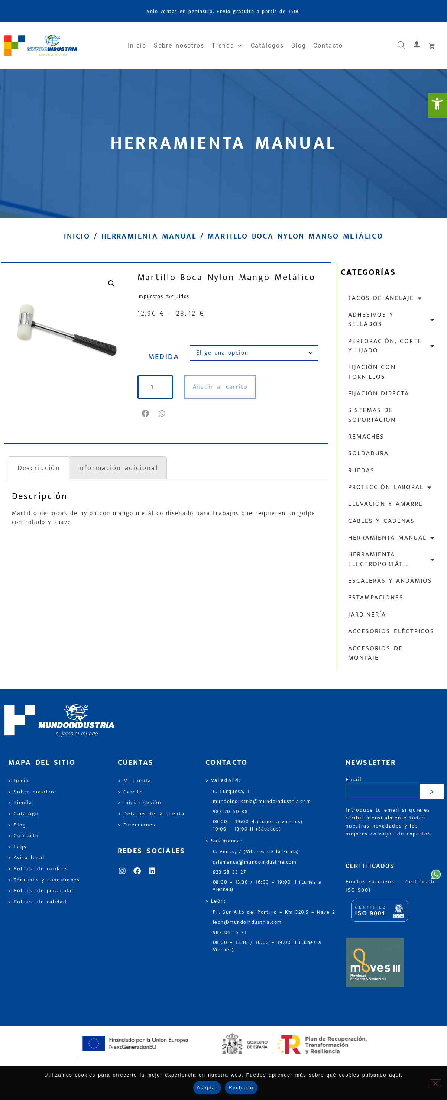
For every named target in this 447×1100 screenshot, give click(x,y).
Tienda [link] (227, 45)
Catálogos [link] (267, 45)
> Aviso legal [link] (26, 857)
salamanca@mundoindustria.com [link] (255, 862)
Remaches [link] (366, 436)
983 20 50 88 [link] (230, 812)
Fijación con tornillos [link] (372, 372)
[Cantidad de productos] (155, 387)
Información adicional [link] (117, 468)
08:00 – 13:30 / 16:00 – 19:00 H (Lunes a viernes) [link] (267, 886)
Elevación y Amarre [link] (385, 504)
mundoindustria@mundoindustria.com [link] (262, 802)
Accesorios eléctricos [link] (391, 631)
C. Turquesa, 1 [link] (231, 792)
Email (354, 780)
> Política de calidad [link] (37, 901)
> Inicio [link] (18, 780)
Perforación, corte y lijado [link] (391, 346)
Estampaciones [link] (376, 597)
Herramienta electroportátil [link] (391, 559)
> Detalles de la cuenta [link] (151, 813)
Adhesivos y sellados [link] (391, 319)
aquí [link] (395, 1075)
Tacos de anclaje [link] (385, 298)
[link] (437, 105)
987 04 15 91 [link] (230, 932)
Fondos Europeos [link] (371, 881)
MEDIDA (163, 356)
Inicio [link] (137, 45)
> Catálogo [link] (23, 813)
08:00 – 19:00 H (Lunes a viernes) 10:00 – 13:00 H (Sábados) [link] (258, 825)
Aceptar (207, 1087)
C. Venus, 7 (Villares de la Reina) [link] (256, 852)
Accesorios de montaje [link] (375, 653)
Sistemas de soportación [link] (372, 415)
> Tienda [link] (20, 802)
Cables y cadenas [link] (381, 521)
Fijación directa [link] (378, 393)
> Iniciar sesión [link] (139, 802)
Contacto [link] (328, 45)
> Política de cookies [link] (38, 868)
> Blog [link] (17, 825)
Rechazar (241, 1087)
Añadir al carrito (220, 387)
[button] (145, 413)
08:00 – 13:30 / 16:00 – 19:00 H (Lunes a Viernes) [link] (267, 946)
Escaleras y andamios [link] (390, 581)
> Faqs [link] (17, 846)
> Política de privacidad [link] (41, 890)
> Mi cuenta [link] (135, 780)
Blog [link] (298, 45)
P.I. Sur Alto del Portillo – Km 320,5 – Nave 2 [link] (274, 912)
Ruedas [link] (361, 470)
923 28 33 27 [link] (229, 872)
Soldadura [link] (368, 453)
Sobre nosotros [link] (179, 45)
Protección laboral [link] (390, 487)
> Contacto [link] (23, 835)
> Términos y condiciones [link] (44, 880)
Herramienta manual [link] (148, 236)
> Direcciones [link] (137, 825)
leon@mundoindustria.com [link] (247, 922)
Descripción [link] (38, 468)
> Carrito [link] (130, 791)
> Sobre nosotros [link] (33, 791)
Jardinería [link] (367, 614)
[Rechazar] (435, 1082)
